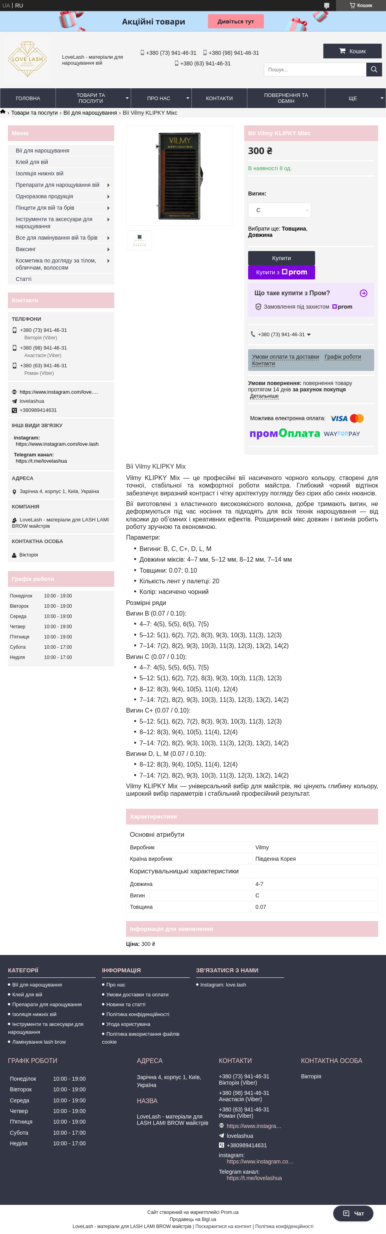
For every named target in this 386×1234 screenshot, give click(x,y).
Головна (28, 98)
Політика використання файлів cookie (141, 1038)
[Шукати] (374, 69)
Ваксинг (26, 249)
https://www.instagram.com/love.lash (59, 392)
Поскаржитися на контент (223, 1226)
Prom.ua (230, 1212)
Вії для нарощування (90, 113)
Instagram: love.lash (223, 985)
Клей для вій (32, 162)
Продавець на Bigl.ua (193, 1219)
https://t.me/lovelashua (41, 461)
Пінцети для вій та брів (45, 208)
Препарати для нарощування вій (57, 185)
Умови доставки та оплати (137, 995)
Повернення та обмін (286, 98)
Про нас (159, 98)
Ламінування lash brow (39, 1042)
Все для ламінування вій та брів (57, 238)
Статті (24, 279)
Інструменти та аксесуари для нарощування (54, 222)
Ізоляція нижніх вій (39, 173)
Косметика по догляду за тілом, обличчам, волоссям (56, 264)
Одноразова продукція (44, 196)
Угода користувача (128, 1024)
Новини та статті (126, 1004)
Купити (281, 258)
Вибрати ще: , (278, 231)
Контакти (219, 98)
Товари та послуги (90, 98)
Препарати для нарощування (47, 1004)
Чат (353, 1213)
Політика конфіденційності (137, 1014)
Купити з (281, 272)
